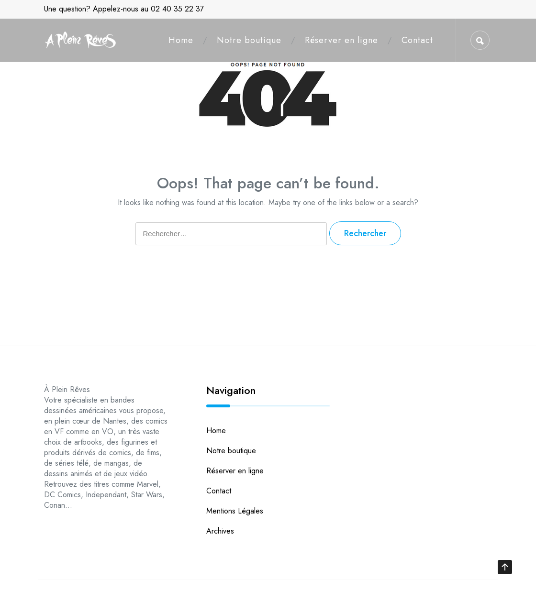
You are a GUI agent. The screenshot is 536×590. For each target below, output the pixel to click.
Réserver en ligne (341, 40)
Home (180, 40)
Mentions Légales (234, 510)
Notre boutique (249, 40)
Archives (220, 530)
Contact (417, 40)
